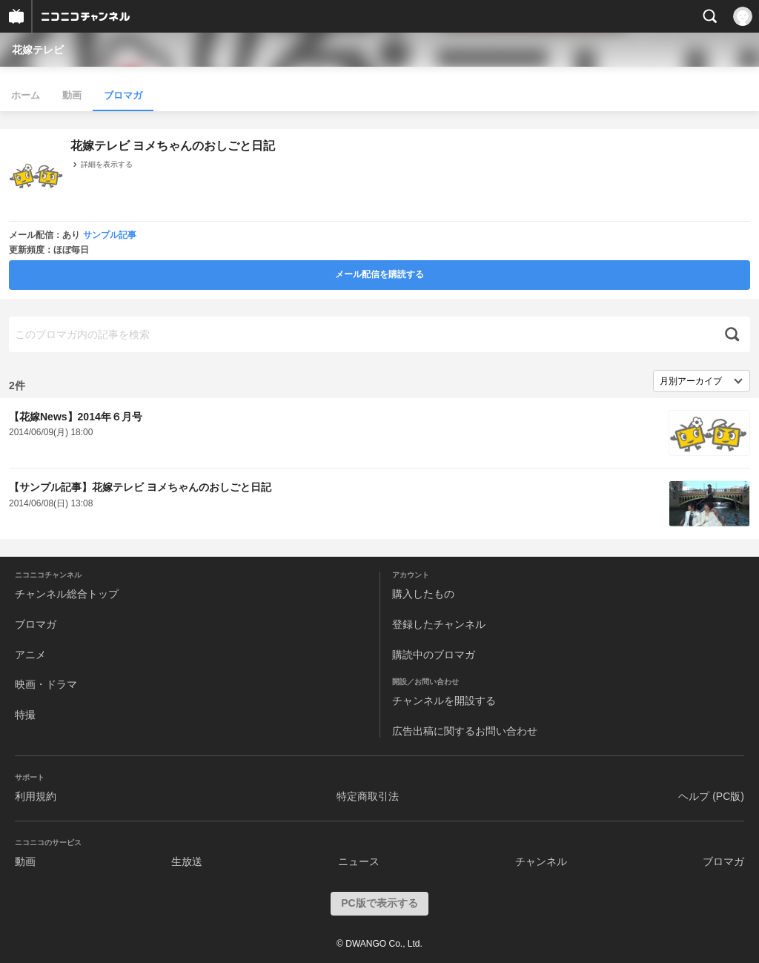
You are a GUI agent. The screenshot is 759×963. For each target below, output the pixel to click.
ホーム (25, 95)
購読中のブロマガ (433, 655)
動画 (72, 95)
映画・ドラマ (46, 684)
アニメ (30, 655)
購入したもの (423, 594)
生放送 (186, 861)
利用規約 (35, 796)
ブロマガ (123, 95)
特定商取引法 (368, 796)
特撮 (25, 715)
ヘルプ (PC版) (711, 796)
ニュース (359, 861)
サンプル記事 (109, 235)
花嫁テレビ (38, 50)
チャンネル (541, 861)
